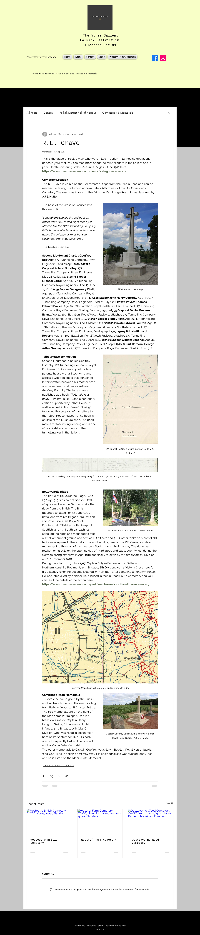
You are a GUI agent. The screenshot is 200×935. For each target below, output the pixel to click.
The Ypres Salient (100, 36)
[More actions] (156, 134)
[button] (169, 113)
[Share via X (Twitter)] (51, 776)
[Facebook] (155, 58)
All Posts (32, 112)
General (48, 112)
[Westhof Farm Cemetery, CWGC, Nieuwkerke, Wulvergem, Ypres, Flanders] (100, 822)
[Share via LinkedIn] (59, 776)
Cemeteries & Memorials (117, 112)
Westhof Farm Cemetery (99, 839)
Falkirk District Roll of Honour (78, 112)
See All (169, 803)
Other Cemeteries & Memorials (58, 765)
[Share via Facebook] (43, 776)
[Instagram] (163, 58)
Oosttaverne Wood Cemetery (145, 841)
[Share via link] (66, 776)
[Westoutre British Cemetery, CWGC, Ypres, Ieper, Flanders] (49, 822)
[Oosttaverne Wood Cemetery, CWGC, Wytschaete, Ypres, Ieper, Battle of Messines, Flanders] (150, 822)
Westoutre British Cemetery (44, 841)
